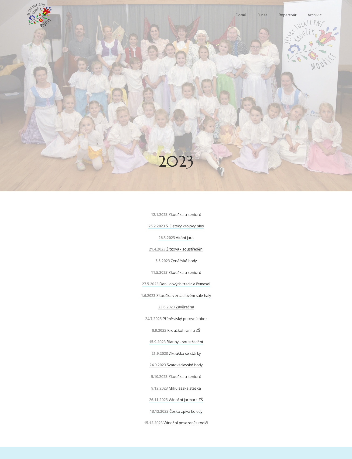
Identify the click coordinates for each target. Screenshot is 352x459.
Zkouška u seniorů (176, 214)
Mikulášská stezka (176, 388)
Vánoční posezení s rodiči (176, 422)
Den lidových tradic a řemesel (176, 283)
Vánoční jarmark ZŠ (176, 399)
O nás (262, 15)
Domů (241, 15)
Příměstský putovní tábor (176, 318)
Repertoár (288, 15)
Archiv (313, 15)
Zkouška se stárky (176, 353)
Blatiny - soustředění (176, 341)
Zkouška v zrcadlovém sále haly (176, 295)
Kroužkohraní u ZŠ (176, 330)
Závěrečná (176, 307)
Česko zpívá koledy (176, 411)
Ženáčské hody (176, 260)
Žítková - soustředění (176, 249)
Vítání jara (176, 237)
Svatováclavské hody (176, 364)
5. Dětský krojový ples (176, 226)
